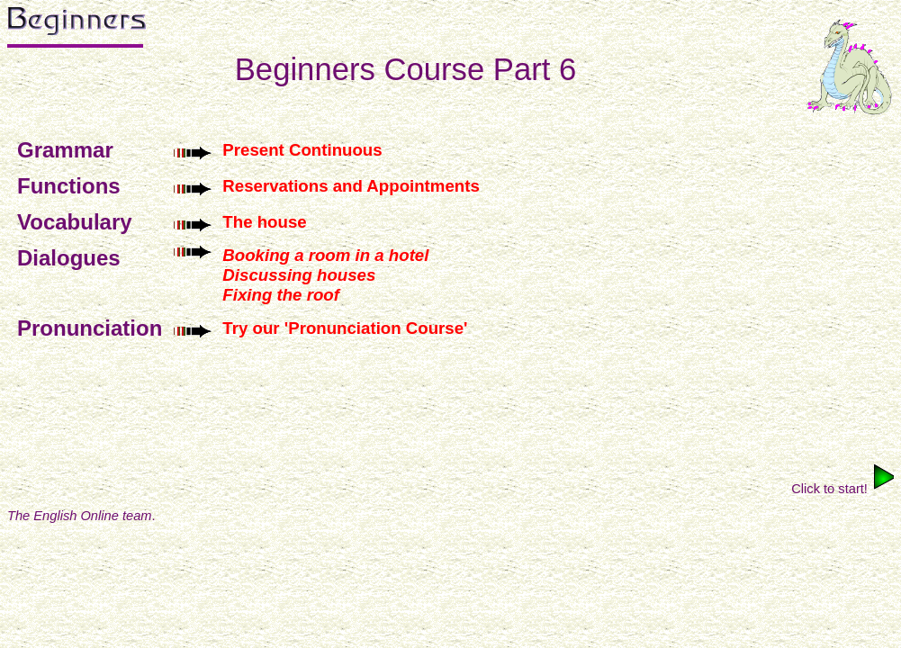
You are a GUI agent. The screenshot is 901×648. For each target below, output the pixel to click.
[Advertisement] (451, 405)
